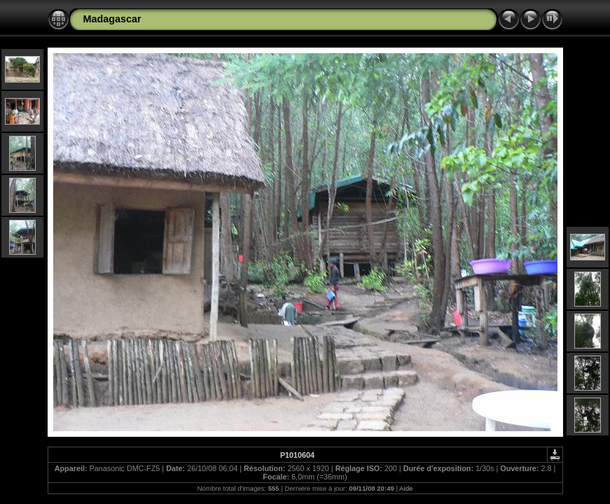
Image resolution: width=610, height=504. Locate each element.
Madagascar (112, 18)
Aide (406, 488)
